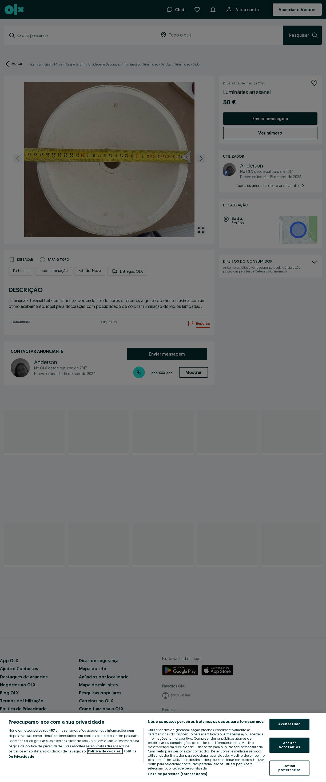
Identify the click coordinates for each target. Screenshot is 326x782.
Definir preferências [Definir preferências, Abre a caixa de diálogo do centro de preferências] (289, 768)
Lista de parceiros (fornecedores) (177, 774)
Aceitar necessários (289, 745)
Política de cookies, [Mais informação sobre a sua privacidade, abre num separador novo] (105, 751)
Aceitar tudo (289, 724)
